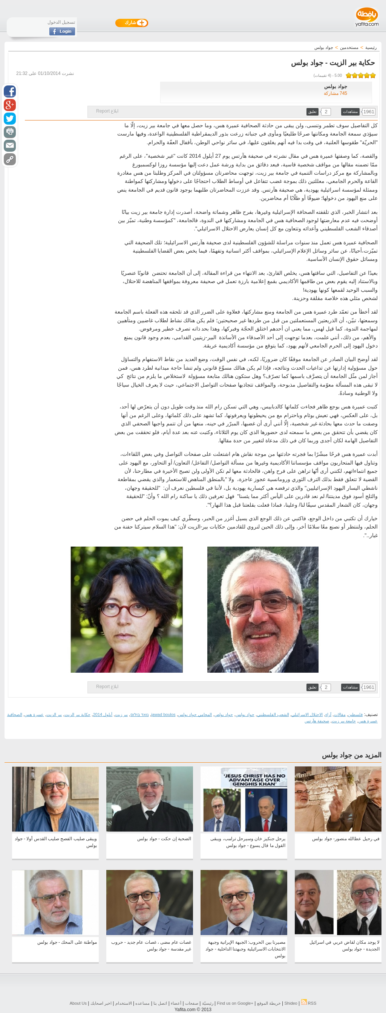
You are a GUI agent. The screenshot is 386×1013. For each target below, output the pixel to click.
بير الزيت (54, 714)
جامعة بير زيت (344, 721)
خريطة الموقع (269, 1003)
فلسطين (355, 714)
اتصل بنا (160, 1003)
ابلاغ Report (107, 111)
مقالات (340, 714)
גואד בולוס (139, 714)
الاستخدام (123, 1003)
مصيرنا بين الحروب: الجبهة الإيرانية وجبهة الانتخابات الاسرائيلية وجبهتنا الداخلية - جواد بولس (245, 949)
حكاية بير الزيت (77, 714)
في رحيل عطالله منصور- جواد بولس (346, 838)
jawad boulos (163, 714)
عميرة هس (34, 714)
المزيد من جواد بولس (351, 755)
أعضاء (176, 1003)
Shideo (290, 1003)
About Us (78, 1003)
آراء (328, 714)
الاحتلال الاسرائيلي (307, 714)
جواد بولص (223, 714)
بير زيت (121, 714)
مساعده (142, 1003)
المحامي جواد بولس (195, 714)
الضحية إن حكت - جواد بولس (164, 838)
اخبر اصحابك (101, 1003)
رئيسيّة (207, 1003)
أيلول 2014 (103, 714)
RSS (309, 1003)
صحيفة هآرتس (317, 721)
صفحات (191, 1003)
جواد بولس (245, 714)
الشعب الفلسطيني (273, 714)
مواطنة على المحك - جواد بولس (67, 942)
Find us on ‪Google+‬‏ (235, 1003)
